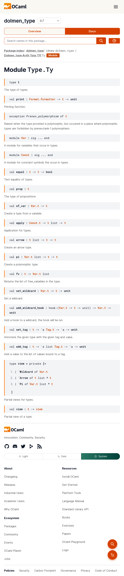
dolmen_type (19, 21)
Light (23, 456)
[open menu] (116, 7)
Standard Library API (75, 509)
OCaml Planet (12, 550)
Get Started (70, 484)
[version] (49, 21)
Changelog (10, 476)
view (39, 409)
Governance (68, 570)
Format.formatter (42, 99)
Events (8, 542)
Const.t (35, 223)
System (100, 456)
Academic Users (14, 501)
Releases (9, 484)
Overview (34, 31)
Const (25, 155)
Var (23, 138)
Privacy (85, 570)
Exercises (68, 525)
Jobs (7, 559)
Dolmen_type (13, 55)
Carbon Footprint (45, 570)
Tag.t (50, 329)
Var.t (35, 206)
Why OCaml (11, 509)
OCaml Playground (73, 542)
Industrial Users (13, 493)
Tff (39, 55)
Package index (14, 50)
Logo (65, 550)
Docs (92, 31)
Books (66, 517)
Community (11, 534)
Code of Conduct (106, 570)
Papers (66, 533)
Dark (62, 456)
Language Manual (73, 501)
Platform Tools (71, 493)
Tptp (33, 55)
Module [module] (52, 55)
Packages (10, 526)
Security (24, 570)
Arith (25, 55)
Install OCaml (70, 476)
